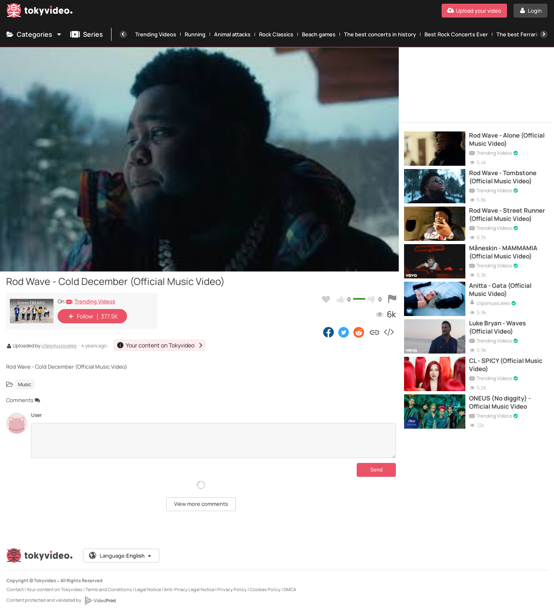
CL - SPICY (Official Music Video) (506, 365)
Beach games (318, 34)
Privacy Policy (232, 589)
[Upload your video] (474, 11)
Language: (120, 555)
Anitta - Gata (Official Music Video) (500, 290)
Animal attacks (232, 34)
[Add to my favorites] (326, 299)
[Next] (543, 34)
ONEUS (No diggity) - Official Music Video (500, 402)
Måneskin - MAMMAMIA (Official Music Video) (503, 252)
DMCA (290, 589)
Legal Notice (148, 589)
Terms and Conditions (108, 589)
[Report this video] (392, 299)
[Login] (530, 11)
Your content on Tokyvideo (55, 589)
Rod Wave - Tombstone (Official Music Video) (502, 177)
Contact (15, 589)
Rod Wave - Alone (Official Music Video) (507, 139)
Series (86, 34)
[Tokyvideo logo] (40, 12)
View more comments (201, 503)
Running (195, 34)
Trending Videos (155, 34)
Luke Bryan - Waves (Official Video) (497, 327)
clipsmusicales (59, 346)
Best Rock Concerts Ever (456, 34)
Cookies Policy (265, 589)
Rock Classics (276, 34)
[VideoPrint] (100, 600)
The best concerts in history (380, 34)
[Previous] (123, 34)
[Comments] (213, 440)
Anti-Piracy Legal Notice (189, 589)
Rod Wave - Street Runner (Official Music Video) (507, 215)
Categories (34, 34)
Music (24, 384)
